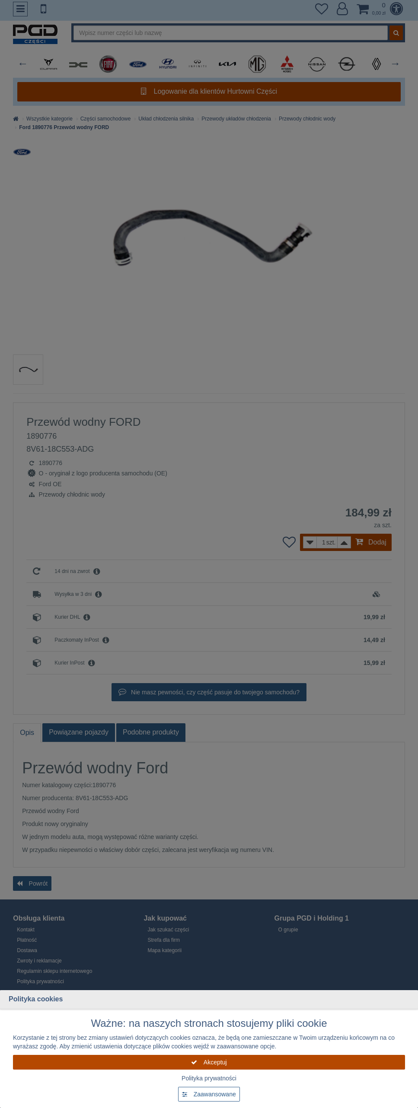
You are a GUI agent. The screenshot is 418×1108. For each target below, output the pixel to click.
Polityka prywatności (209, 1078)
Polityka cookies (36, 999)
